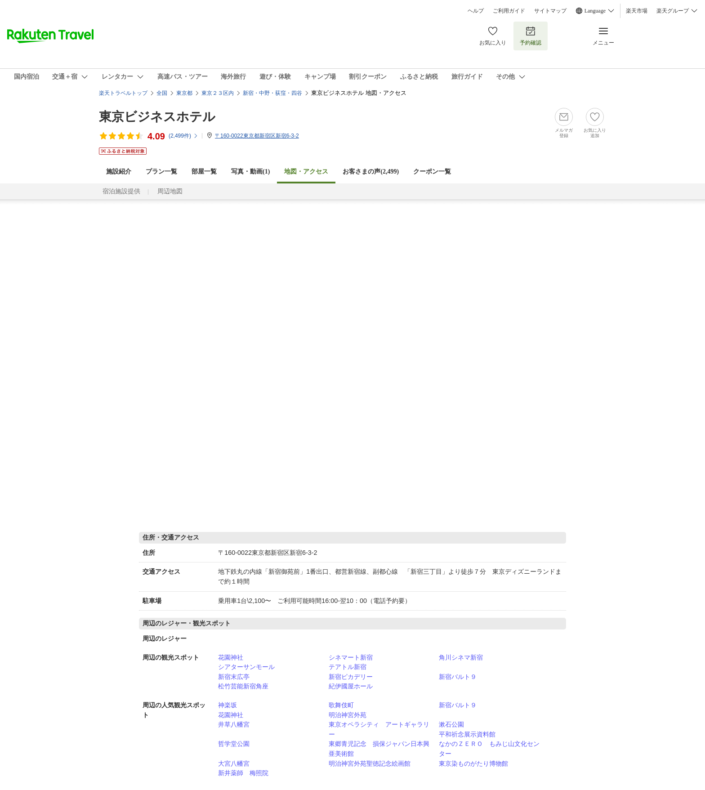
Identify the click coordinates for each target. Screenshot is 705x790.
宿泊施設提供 (121, 191)
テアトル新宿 (347, 666)
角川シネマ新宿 (461, 657)
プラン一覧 (161, 171)
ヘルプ (476, 11)
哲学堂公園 (234, 743)
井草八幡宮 (234, 724)
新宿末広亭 (234, 676)
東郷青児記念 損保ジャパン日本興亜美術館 (379, 748)
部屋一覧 (204, 171)
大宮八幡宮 (234, 763)
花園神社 (230, 657)
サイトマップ (550, 11)
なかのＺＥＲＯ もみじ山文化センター (489, 748)
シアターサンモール (246, 666)
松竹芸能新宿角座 (243, 686)
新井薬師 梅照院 (243, 773)
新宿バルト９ (458, 676)
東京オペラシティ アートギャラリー (379, 729)
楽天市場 (636, 11)
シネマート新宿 (351, 657)
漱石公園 (451, 724)
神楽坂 (227, 705)
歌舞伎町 (341, 705)
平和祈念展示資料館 (467, 734)
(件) (183, 135)
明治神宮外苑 (347, 715)
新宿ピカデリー (351, 676)
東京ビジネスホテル (157, 117)
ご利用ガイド (509, 11)
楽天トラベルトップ (123, 93)
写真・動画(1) (250, 171)
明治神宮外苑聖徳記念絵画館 (370, 763)
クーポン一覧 (432, 171)
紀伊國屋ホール (351, 686)
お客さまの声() (371, 171)
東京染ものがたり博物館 (473, 763)
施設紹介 (118, 171)
